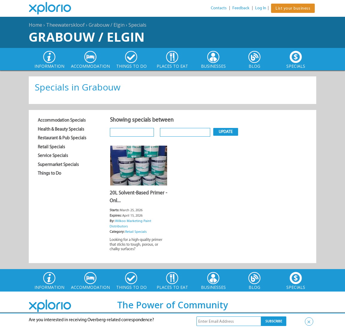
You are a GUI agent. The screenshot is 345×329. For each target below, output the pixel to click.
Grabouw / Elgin (107, 25)
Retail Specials (51, 147)
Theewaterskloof (65, 25)
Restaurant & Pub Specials (62, 138)
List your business (293, 8)
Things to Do (49, 173)
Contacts (219, 7)
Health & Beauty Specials (61, 129)
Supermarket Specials (58, 164)
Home (35, 25)
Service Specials (53, 155)
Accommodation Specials (62, 120)
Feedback (240, 7)
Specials (137, 25)
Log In (260, 7)
